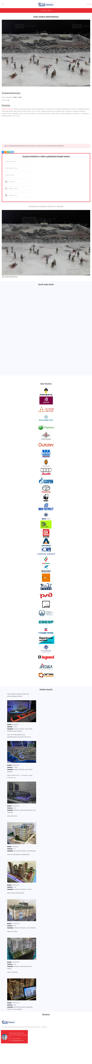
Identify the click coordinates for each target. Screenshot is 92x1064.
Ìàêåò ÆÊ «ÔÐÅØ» (12, 931)
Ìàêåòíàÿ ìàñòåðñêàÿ (7, 109)
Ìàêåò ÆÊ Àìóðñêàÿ (12, 972)
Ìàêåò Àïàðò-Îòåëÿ (12, 816)
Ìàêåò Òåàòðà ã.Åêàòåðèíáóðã (15, 893)
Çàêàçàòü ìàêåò (46, 10)
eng (90, 4)
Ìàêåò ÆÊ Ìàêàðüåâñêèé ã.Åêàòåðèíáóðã (18, 854)
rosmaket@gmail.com (18, 1040)
